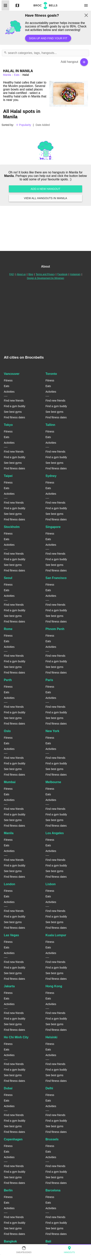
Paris (49, 680)
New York (52, 731)
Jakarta (9, 986)
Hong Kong (54, 986)
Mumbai (9, 782)
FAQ (11, 274)
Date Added (43, 124)
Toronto (51, 373)
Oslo (7, 731)
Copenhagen (13, 1139)
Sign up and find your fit (48, 38)
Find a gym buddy (14, 406)
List (5, 5)
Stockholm (12, 527)
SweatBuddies (24, 1249)
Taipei (8, 475)
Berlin (8, 1190)
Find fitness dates (14, 417)
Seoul (8, 578)
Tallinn (50, 424)
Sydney (51, 475)
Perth (8, 680)
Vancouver (11, 373)
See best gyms (13, 411)
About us (21, 274)
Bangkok (10, 1241)
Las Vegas (11, 935)
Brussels (52, 1139)
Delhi (49, 1088)
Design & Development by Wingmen (45, 278)
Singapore (53, 527)
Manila (8, 833)
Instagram (75, 274)
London (9, 884)
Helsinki (51, 1037)
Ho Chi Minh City (16, 1037)
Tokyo (8, 424)
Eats (17, 74)
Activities (9, 391)
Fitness (8, 380)
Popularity (23, 124)
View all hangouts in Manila (45, 198)
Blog (30, 274)
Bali (48, 1241)
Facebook (62, 274)
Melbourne (53, 782)
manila (7, 74)
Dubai (8, 1088)
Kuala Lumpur (56, 935)
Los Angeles (55, 833)
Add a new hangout (45, 188)
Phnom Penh (55, 629)
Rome (8, 629)
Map (17, 5)
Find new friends (14, 400)
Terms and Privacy (45, 274)
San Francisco (56, 578)
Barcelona (53, 1190)
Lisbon (51, 884)
